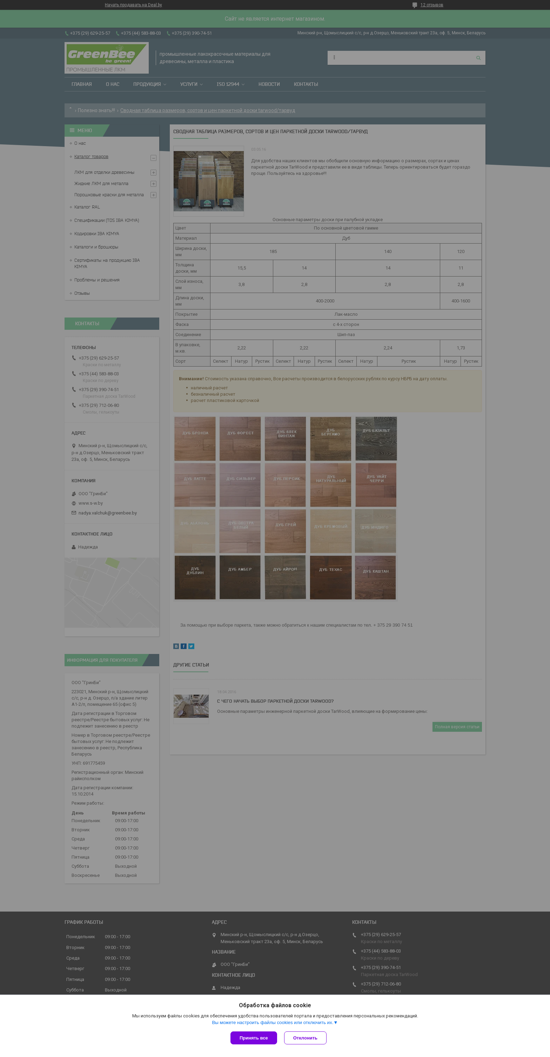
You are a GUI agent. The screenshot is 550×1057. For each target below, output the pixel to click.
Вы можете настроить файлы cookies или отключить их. (272, 1022)
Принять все (254, 1038)
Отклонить (305, 1038)
